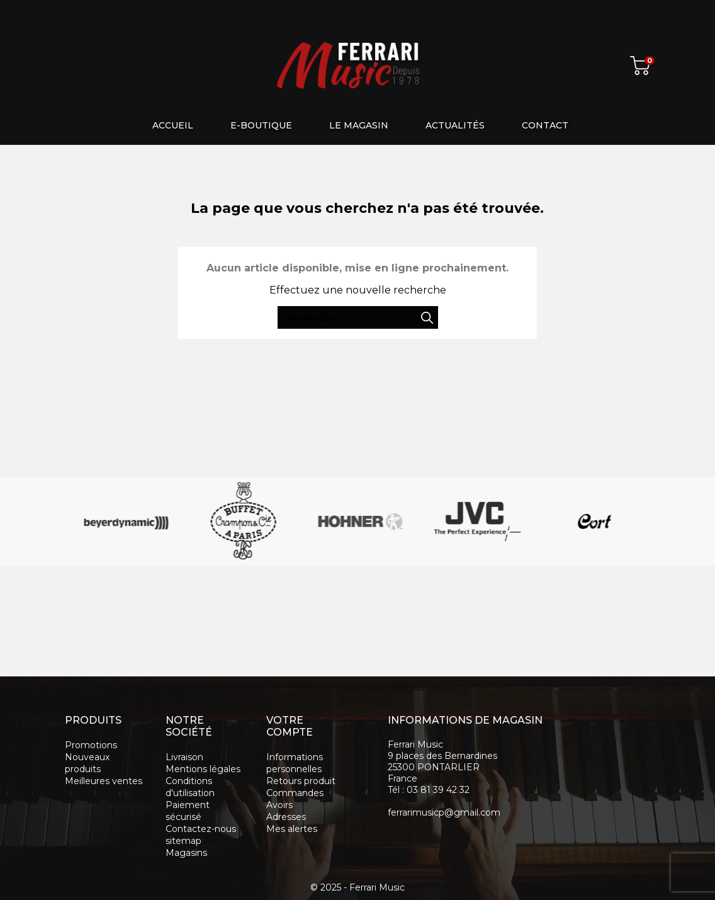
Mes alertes (291, 828)
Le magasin (358, 125)
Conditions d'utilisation (190, 787)
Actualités (455, 125)
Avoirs (279, 805)
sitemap (183, 840)
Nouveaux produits (87, 763)
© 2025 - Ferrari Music (357, 887)
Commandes (295, 793)
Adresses (286, 817)
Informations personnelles (294, 763)
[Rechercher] (500, 12)
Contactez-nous (201, 828)
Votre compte (289, 726)
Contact (545, 125)
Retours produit (300, 781)
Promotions (91, 745)
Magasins (186, 852)
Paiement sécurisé (188, 811)
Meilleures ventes (103, 781)
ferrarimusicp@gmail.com (444, 812)
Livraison (184, 757)
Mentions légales (203, 769)
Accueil (172, 125)
